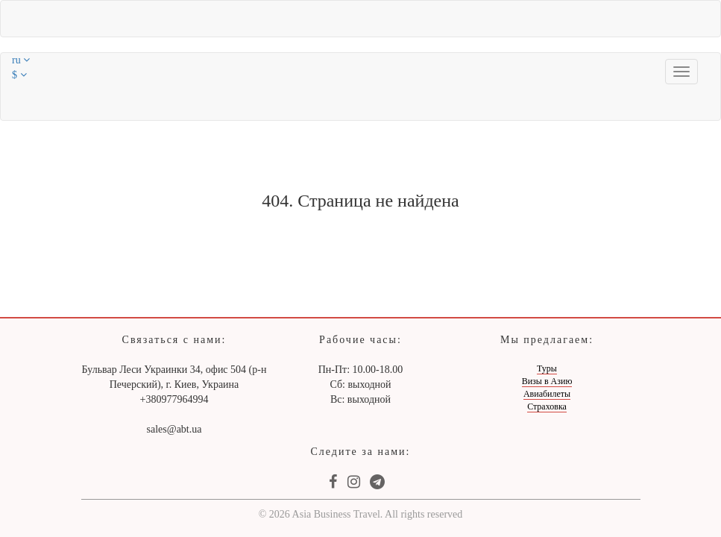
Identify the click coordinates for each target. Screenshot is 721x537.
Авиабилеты (546, 394)
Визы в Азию (547, 381)
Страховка (547, 406)
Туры (547, 368)
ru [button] (21, 60)
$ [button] (19, 75)
